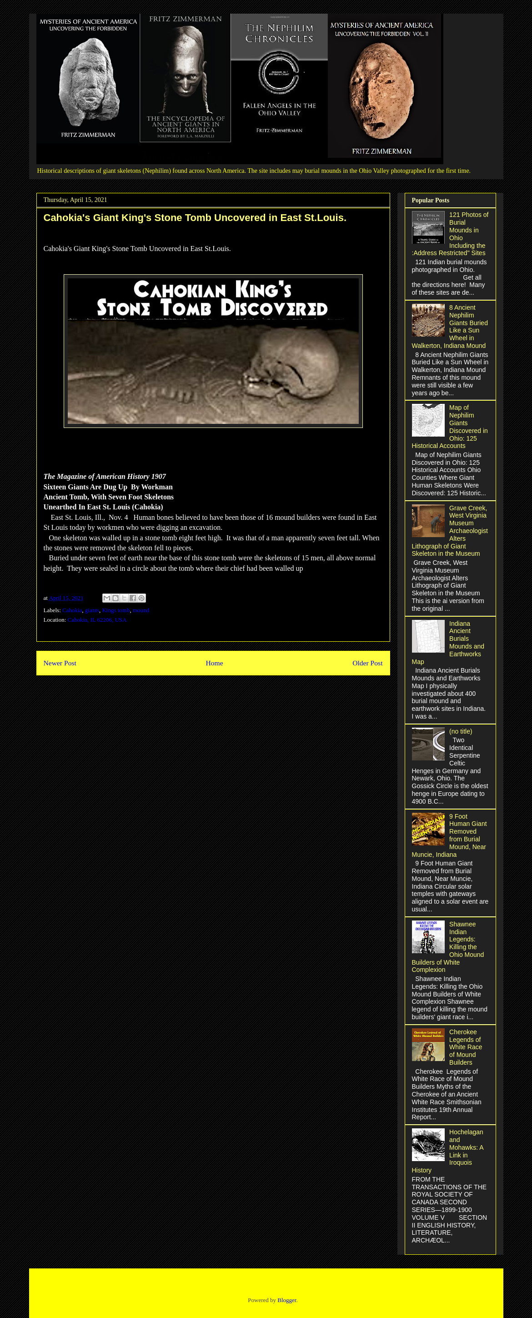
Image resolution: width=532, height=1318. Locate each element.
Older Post (367, 663)
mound (141, 610)
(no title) (460, 731)
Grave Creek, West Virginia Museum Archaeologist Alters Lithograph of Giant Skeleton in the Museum (450, 531)
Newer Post (60, 663)
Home (214, 663)
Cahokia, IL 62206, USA (97, 619)
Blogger (286, 1300)
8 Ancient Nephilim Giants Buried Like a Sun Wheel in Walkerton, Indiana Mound (450, 326)
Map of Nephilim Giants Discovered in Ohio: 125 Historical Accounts (450, 426)
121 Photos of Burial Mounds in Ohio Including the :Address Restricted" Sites (450, 234)
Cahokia (72, 610)
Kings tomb (116, 610)
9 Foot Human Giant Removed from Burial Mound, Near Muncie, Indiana (449, 835)
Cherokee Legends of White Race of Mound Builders (465, 1047)
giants (92, 610)
